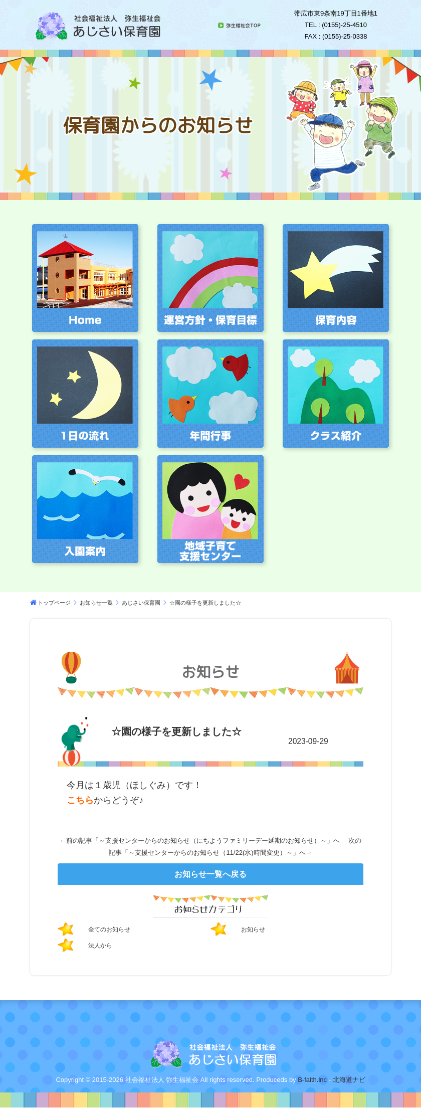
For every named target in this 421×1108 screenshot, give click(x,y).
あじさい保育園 (141, 603)
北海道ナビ (349, 1079)
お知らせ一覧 (96, 603)
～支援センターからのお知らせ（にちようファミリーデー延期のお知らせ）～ (213, 840)
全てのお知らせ (112, 929)
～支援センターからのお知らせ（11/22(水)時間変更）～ (210, 852)
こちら (80, 800)
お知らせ (255, 929)
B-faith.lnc (311, 1079)
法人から (102, 945)
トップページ (54, 603)
